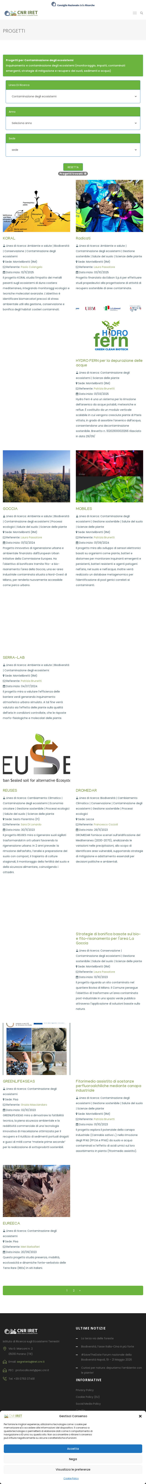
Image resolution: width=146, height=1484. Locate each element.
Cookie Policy (71, 1478)
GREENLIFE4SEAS (19, 1082)
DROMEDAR (86, 791)
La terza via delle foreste (97, 1338)
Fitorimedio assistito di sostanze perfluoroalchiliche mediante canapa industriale (108, 1086)
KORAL (9, 239)
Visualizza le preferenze (73, 1470)
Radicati (83, 239)
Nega (73, 1459)
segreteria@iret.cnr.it (31, 1362)
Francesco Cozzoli (106, 824)
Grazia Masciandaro (34, 1105)
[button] (140, 1416)
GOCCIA (10, 509)
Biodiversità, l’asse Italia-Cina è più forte (107, 1346)
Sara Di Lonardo (31, 824)
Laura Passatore (104, 267)
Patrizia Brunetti (104, 388)
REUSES (10, 791)
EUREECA (11, 1224)
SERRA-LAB (14, 658)
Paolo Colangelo (31, 267)
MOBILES (84, 509)
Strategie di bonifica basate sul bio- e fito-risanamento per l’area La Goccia (108, 939)
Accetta (73, 1449)
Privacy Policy (85, 1390)
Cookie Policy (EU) (88, 1397)
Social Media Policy (88, 1404)
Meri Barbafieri (30, 1247)
